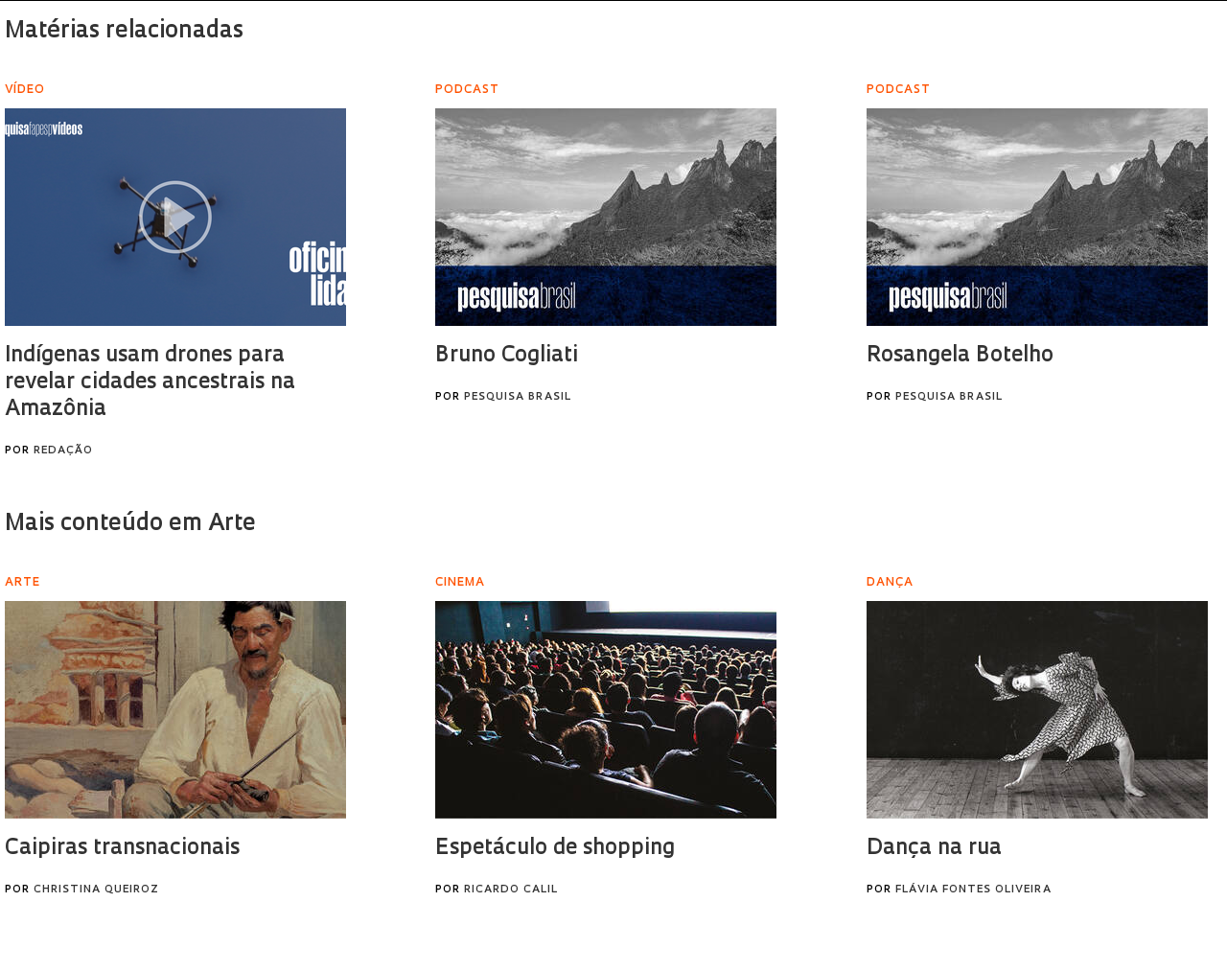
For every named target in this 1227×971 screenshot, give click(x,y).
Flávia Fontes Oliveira (973, 890)
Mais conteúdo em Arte (130, 524)
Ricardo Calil (511, 890)
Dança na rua (934, 849)
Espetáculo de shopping (555, 849)
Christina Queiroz (96, 890)
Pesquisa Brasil (517, 397)
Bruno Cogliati (506, 356)
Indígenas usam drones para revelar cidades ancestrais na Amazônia (150, 383)
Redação (63, 451)
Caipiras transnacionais (122, 849)
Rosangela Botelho (960, 356)
